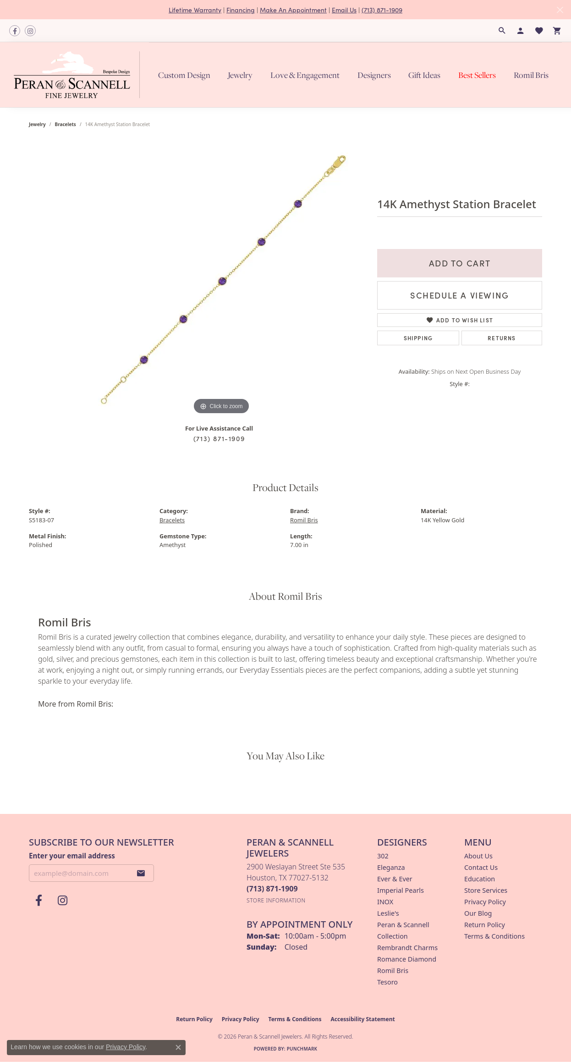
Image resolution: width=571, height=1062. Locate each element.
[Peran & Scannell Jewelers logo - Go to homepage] (79, 74)
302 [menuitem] (383, 856)
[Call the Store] (272, 889)
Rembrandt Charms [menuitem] (407, 947)
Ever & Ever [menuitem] (394, 878)
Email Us (344, 9)
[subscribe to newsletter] (141, 873)
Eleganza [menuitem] (391, 867)
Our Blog (478, 913)
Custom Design (184, 74)
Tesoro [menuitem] (387, 982)
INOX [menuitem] (385, 901)
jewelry (37, 124)
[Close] (560, 10)
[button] (502, 30)
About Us (478, 856)
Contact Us (481, 867)
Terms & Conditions (494, 936)
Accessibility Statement (362, 1019)
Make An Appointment (293, 9)
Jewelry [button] (240, 74)
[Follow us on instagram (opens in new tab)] (30, 30)
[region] (221, 279)
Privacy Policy (485, 901)
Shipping (418, 338)
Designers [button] (374, 74)
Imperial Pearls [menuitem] (400, 890)
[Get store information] (276, 900)
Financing (240, 9)
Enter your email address (72, 855)
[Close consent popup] (178, 1047)
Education (479, 878)
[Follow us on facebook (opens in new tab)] (14, 30)
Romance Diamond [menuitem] (406, 959)
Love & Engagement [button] (305, 74)
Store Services (485, 890)
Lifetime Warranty (195, 9)
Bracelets (65, 124)
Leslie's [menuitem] (388, 913)
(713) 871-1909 (382, 9)
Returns (502, 338)
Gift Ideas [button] (424, 74)
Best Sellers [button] (477, 74)
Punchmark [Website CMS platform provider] (302, 1048)
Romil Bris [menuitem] (392, 970)
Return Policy (484, 924)
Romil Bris (531, 74)
